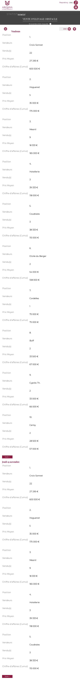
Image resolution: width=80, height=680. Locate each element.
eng (71, 3)
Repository (63, 3)
